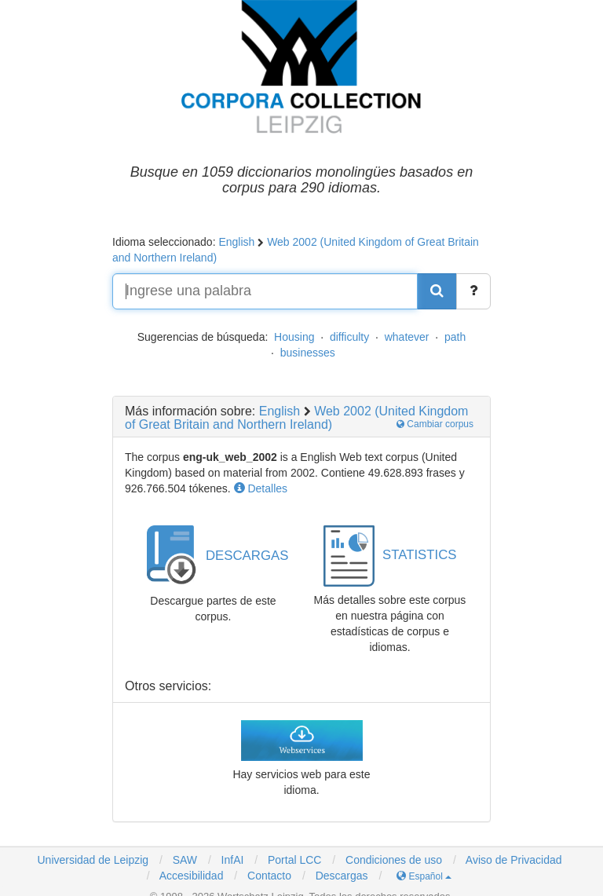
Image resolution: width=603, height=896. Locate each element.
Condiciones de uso (393, 860)
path (455, 337)
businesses (307, 352)
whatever (407, 337)
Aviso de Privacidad (514, 860)
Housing (294, 337)
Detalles (260, 488)
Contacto (269, 875)
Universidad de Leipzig (92, 860)
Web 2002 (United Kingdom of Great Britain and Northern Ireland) (296, 418)
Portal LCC (293, 860)
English (236, 242)
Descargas (342, 875)
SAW (183, 860)
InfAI (231, 860)
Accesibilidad (191, 875)
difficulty (349, 337)
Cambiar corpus (435, 424)
